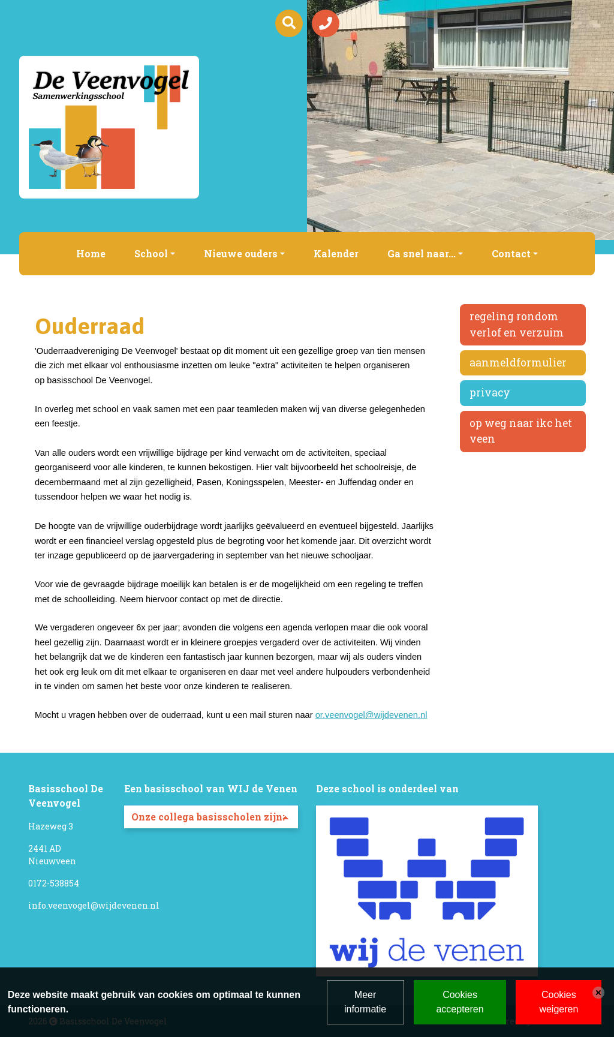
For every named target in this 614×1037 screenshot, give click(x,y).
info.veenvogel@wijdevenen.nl (93, 905)
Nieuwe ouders (241, 253)
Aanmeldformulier (518, 362)
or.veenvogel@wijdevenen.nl (371, 715)
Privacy (489, 392)
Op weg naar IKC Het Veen (520, 431)
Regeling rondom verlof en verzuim (516, 324)
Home (91, 253)
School (151, 253)
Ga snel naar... (421, 253)
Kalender (336, 253)
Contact (511, 253)
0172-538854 (53, 883)
